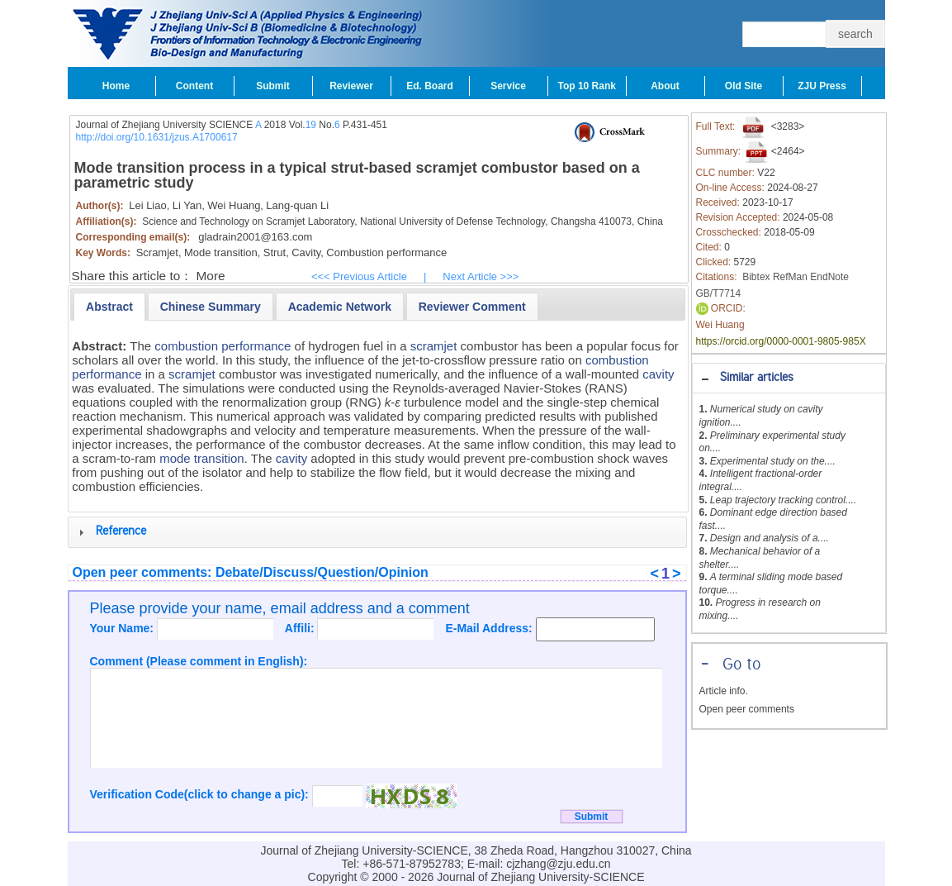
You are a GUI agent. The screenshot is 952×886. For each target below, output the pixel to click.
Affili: (301, 628)
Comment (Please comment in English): (199, 661)
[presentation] (109, 306)
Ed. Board (429, 86)
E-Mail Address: (490, 628)
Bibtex (756, 277)
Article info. (723, 691)
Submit (273, 86)
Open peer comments (746, 709)
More (211, 276)
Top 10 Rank (587, 86)
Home (116, 86)
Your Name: (123, 628)
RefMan (790, 277)
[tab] (789, 378)
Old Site (743, 86)
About (665, 86)
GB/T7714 (718, 293)
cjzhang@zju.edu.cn (558, 863)
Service (508, 86)
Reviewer (351, 86)
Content (194, 86)
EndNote (829, 277)
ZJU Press (822, 86)
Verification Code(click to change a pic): (201, 794)
